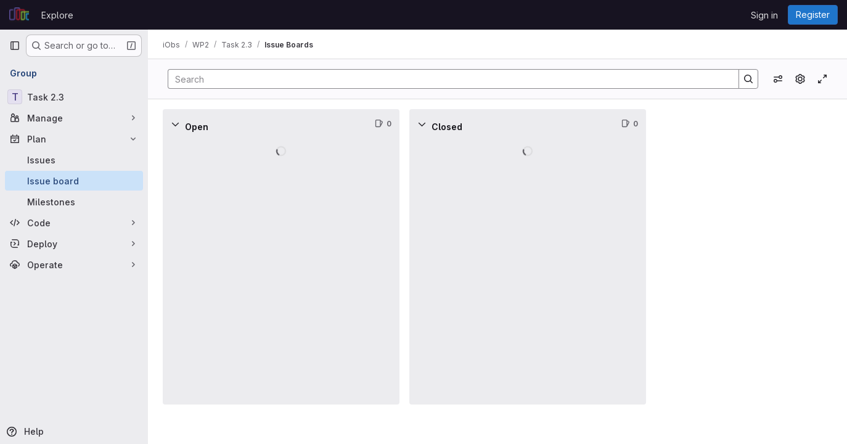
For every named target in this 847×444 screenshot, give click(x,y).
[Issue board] (74, 181)
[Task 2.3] (74, 97)
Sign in (764, 15)
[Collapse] (175, 124)
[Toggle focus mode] (822, 79)
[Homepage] (19, 15)
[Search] (447, 79)
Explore (57, 15)
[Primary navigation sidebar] (15, 46)
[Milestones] (74, 202)
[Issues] (74, 160)
